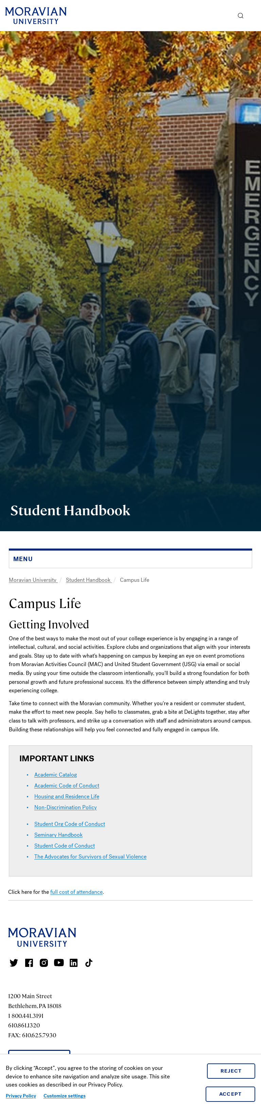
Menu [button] (254, 15)
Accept (230, 1094)
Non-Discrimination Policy (65, 807)
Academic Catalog (55, 774)
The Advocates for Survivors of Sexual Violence (90, 856)
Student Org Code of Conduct (69, 824)
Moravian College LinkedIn (74, 963)
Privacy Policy (21, 1096)
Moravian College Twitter (14, 963)
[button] (240, 15)
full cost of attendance (76, 892)
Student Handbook (89, 580)
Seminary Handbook (58, 834)
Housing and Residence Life (66, 796)
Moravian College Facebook (29, 963)
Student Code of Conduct (64, 845)
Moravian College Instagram (44, 963)
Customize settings (65, 1096)
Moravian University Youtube (59, 963)
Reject (231, 1070)
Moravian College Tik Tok (89, 963)
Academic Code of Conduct (66, 785)
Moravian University (33, 580)
